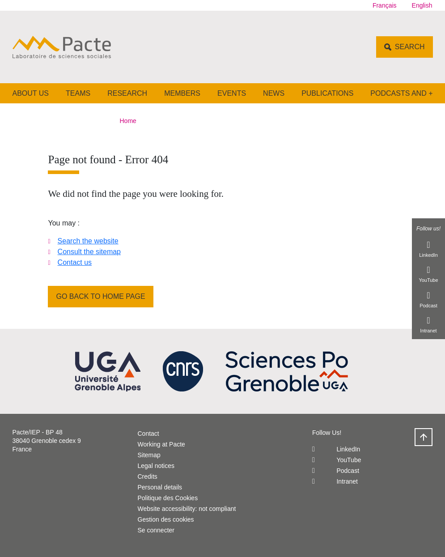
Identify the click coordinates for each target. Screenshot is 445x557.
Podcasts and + (401, 93)
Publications (327, 93)
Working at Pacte (161, 444)
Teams (78, 93)
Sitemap (149, 455)
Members (182, 93)
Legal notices (156, 465)
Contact (148, 433)
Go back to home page (100, 296)
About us (31, 93)
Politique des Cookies (168, 498)
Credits (147, 476)
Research (127, 93)
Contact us (75, 262)
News (273, 93)
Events (231, 93)
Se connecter (156, 530)
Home (128, 120)
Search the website (88, 241)
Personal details (160, 487)
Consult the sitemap (89, 251)
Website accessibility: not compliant (187, 508)
